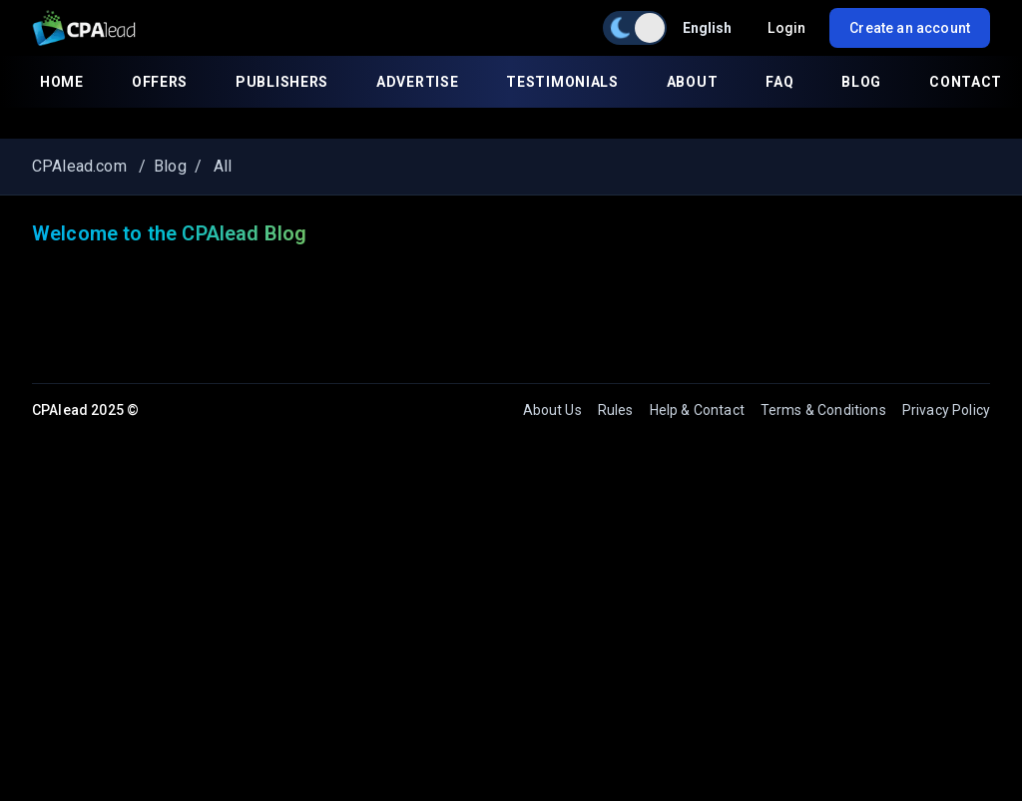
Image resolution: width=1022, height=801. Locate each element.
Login (786, 28)
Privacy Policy (946, 410)
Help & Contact (697, 410)
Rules (616, 410)
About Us (552, 410)
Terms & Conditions (823, 410)
